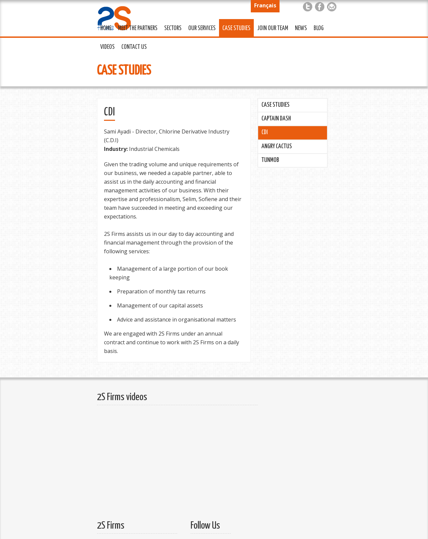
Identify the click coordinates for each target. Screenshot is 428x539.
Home (105, 28)
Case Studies (234, 27)
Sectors (171, 27)
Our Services (200, 27)
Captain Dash (276, 119)
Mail (331, 6)
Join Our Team (271, 27)
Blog (319, 28)
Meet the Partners (136, 27)
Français (265, 5)
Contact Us (132, 46)
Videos (107, 47)
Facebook (319, 6)
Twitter (307, 6)
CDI (264, 132)
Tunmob (270, 160)
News (301, 28)
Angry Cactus (276, 147)
